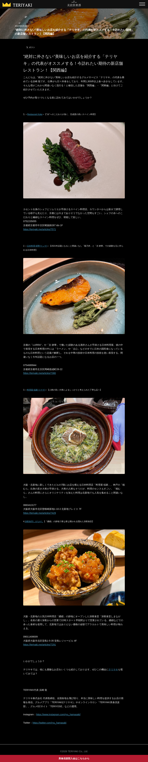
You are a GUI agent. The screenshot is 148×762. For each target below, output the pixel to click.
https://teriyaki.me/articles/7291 (39, 644)
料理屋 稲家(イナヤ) (36, 390)
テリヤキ (113, 669)
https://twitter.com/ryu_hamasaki (49, 722)
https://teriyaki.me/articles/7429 (39, 513)
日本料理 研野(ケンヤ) (37, 246)
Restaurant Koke (34, 114)
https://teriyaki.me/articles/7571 (39, 229)
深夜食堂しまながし (34, 521)
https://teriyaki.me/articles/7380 (39, 373)
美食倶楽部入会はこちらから (74, 758)
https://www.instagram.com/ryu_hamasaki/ (58, 714)
